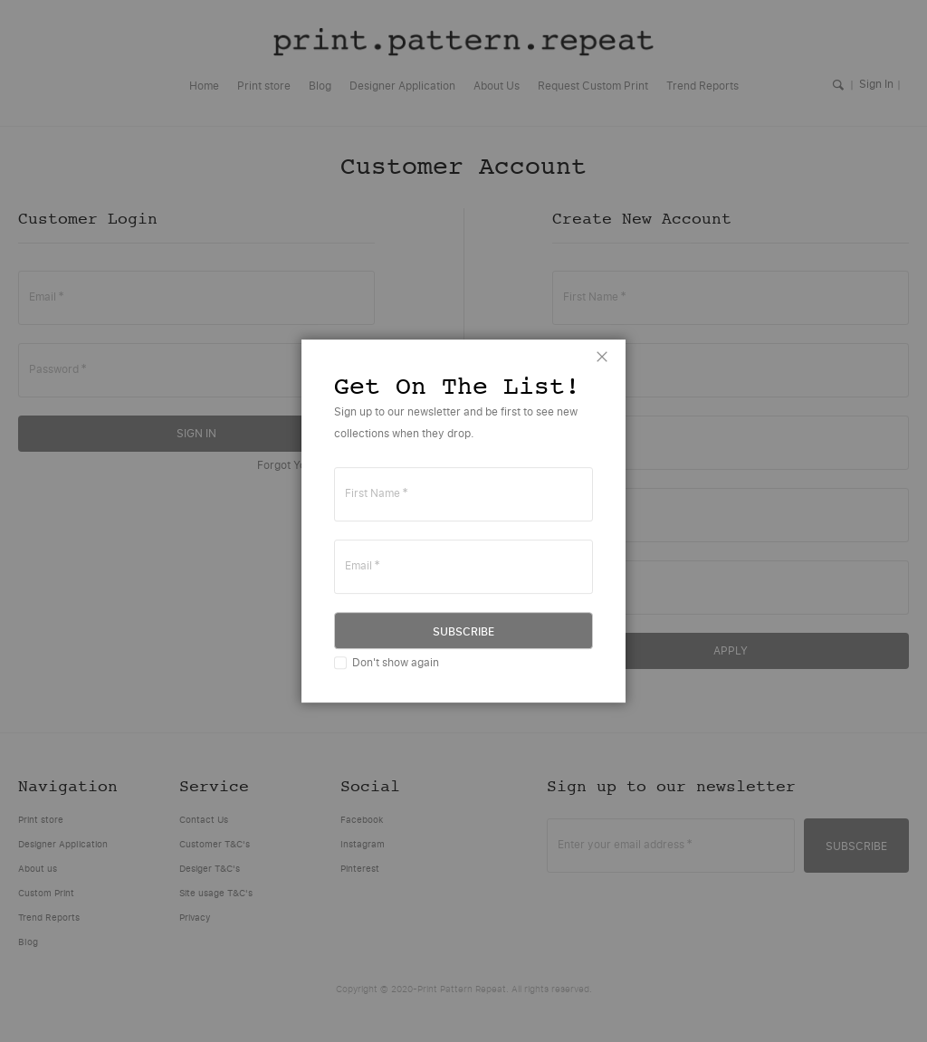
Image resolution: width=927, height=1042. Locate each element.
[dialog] (463, 521)
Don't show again (395, 662)
